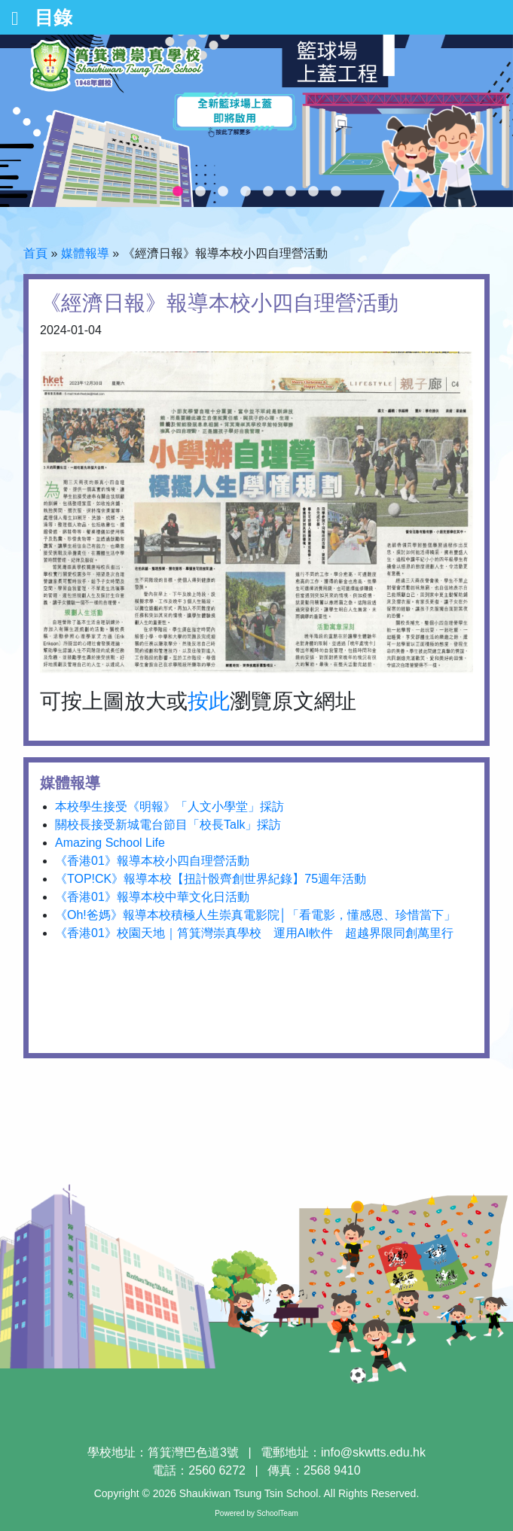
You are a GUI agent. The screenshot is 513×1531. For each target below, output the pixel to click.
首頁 (35, 253)
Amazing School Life (110, 842)
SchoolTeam (277, 1513)
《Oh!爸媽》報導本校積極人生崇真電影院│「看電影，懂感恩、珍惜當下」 (255, 915)
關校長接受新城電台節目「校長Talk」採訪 (168, 824)
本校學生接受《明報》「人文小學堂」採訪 (169, 806)
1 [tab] (177, 191)
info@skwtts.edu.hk (373, 1452)
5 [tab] (268, 191)
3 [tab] (223, 191)
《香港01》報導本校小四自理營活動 (152, 860)
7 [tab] (313, 191)
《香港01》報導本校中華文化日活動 (152, 896)
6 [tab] (290, 191)
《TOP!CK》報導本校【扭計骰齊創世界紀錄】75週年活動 (210, 878)
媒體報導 (85, 253)
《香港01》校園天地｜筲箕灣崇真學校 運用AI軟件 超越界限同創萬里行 (254, 933)
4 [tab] (245, 191)
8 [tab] (336, 191)
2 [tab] (200, 191)
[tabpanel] (256, 121)
